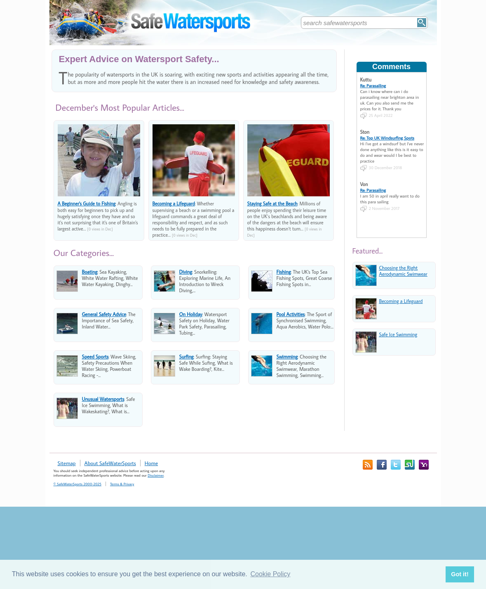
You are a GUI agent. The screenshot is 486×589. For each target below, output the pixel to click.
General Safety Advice (104, 314)
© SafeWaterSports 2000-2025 (77, 484)
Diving (185, 272)
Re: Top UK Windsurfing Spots (387, 138)
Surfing (186, 357)
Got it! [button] (459, 574)
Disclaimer (156, 475)
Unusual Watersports (103, 399)
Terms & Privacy (122, 484)
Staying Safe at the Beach (272, 203)
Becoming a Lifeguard (174, 203)
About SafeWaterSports (110, 463)
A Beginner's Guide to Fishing (86, 203)
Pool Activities (291, 314)
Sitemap (67, 463)
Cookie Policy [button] (270, 573)
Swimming (287, 357)
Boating (90, 272)
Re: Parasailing (373, 85)
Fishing (284, 272)
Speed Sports (95, 357)
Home (151, 463)
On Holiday (190, 314)
